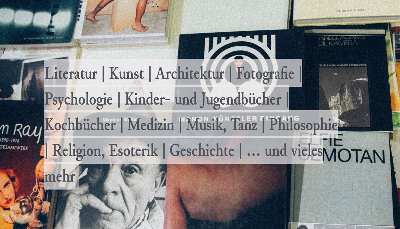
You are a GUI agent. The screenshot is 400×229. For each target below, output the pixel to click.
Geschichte (202, 150)
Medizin (151, 124)
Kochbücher (80, 124)
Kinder (145, 98)
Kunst (126, 73)
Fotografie (265, 73)
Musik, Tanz (221, 124)
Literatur (70, 73)
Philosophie (303, 124)
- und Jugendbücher (223, 98)
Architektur (190, 73)
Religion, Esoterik (105, 150)
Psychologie (78, 98)
